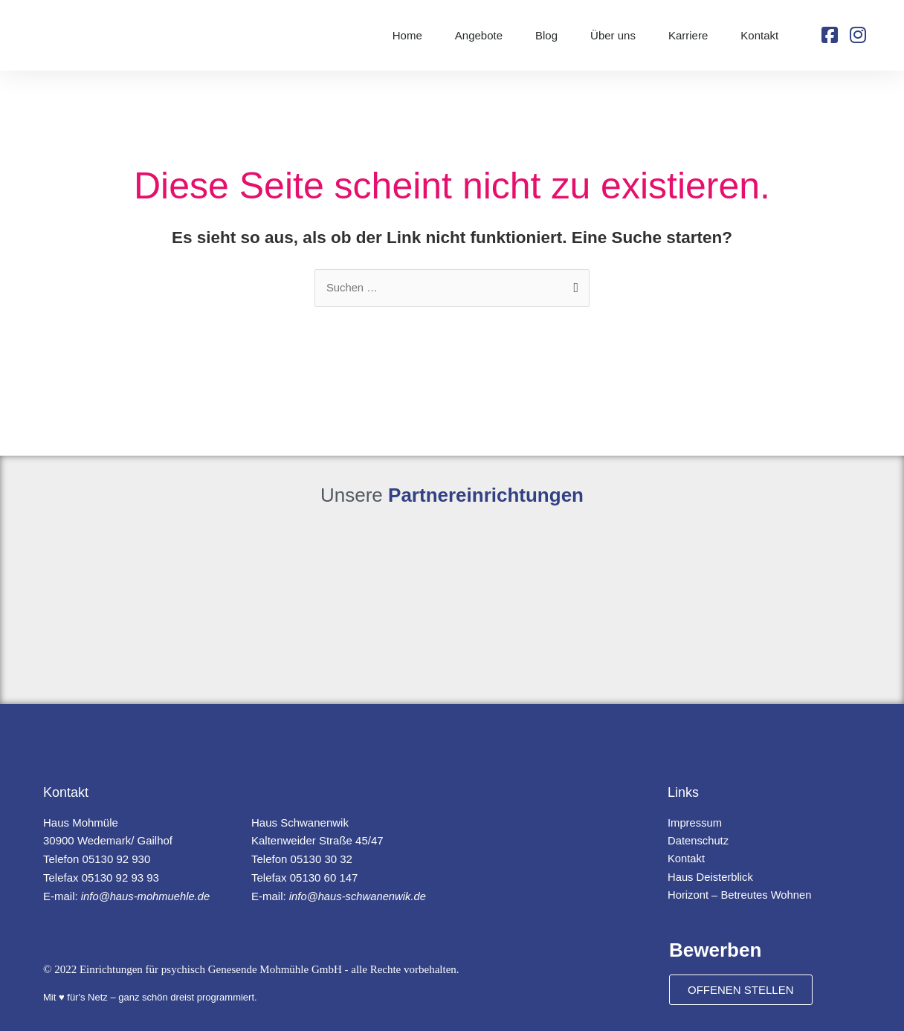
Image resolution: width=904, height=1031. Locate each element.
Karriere (688, 35)
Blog (546, 35)
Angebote (479, 35)
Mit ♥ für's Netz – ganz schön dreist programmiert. (150, 997)
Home (407, 35)
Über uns (613, 35)
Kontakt (759, 35)
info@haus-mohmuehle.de (146, 896)
